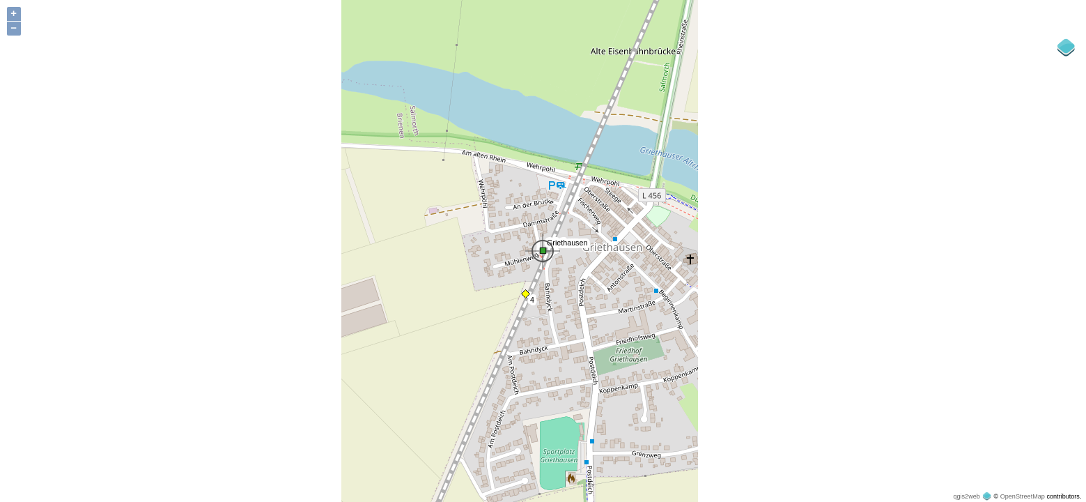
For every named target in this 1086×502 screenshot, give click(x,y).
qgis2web (966, 496)
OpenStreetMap (1022, 496)
